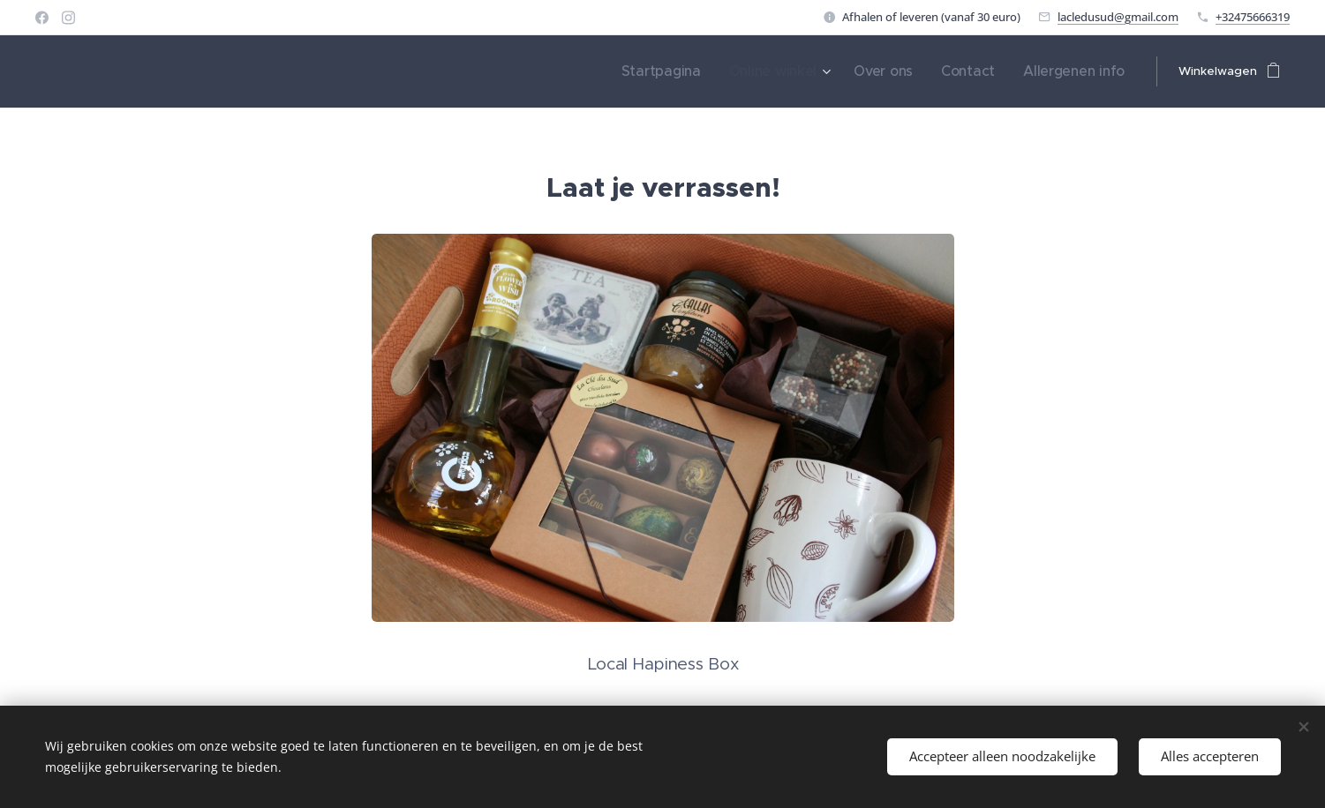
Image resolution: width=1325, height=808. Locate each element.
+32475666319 (1253, 17)
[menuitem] (705, 71)
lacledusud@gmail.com (1118, 17)
